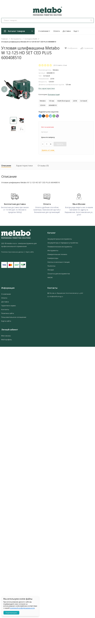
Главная (4, 39)
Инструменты (16, 39)
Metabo (43, 101)
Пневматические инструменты (60, 245)
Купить (60, 144)
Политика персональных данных (12, 251)
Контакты (5, 308)
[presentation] (4, 92)
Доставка (67, 31)
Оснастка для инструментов (59, 272)
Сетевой (83, 101)
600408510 (53, 105)
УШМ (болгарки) (63, 101)
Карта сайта (30, 251)
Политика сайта (7, 312)
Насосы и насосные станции (59, 261)
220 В (75, 101)
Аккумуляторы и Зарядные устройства (63, 241)
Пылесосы (51, 265)
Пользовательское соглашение (13, 316)
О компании (44, 31)
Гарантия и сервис (8, 304)
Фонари (51, 268)
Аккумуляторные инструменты (60, 238)
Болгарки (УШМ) (31, 39)
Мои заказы (6, 334)
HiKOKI (50, 276)
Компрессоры (53, 257)
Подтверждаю (11, 613)
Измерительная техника (57, 253)
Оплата (56, 31)
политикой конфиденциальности (22, 608)
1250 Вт (43, 105)
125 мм (51, 101)
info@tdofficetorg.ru (56, 295)
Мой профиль (6, 338)
